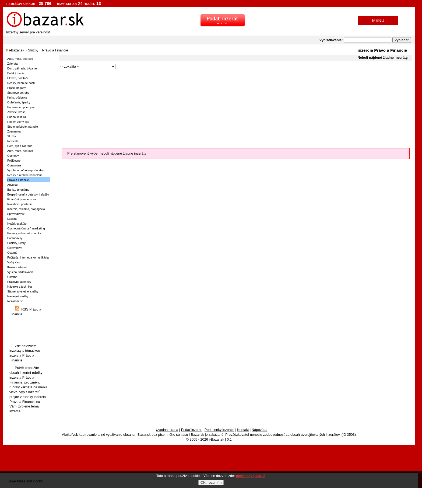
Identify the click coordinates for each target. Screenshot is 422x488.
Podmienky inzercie (219, 430)
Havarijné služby (17, 296)
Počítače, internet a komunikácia (28, 257)
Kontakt (243, 430)
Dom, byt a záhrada (19, 146)
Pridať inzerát (191, 430)
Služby (33, 50)
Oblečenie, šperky (18, 102)
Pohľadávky (14, 238)
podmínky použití (250, 476)
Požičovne (13, 160)
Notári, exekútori (17, 223)
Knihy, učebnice (17, 97)
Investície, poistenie (20, 204)
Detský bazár (15, 73)
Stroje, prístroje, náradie (22, 126)
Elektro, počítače (18, 78)
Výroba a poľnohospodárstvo (25, 170)
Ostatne (12, 276)
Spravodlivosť (16, 213)
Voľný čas (13, 262)
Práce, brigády (16, 87)
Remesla (13, 141)
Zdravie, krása (16, 112)
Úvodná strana (167, 430)
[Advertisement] (220, 107)
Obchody (13, 155)
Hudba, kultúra (16, 116)
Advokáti (12, 184)
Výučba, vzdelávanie (20, 272)
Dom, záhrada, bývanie (22, 68)
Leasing (12, 218)
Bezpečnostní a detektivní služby (28, 194)
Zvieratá (12, 63)
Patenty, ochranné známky (24, 233)
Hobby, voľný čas (18, 121)
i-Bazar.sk (16, 50)
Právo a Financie (55, 50)
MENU (378, 20)
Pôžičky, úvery (16, 243)
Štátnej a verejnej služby (22, 291)
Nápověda (259, 430)
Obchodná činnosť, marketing (26, 228)
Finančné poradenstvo (21, 199)
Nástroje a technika (19, 286)
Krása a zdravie (17, 267)
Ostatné (12, 252)
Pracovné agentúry (19, 281)
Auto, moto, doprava (20, 58)
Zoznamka (14, 131)
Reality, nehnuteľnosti (21, 83)
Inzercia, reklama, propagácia (26, 209)
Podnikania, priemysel (21, 107)
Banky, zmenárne (18, 189)
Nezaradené (15, 301)
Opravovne (14, 165)
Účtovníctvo (14, 247)
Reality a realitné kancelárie (25, 175)
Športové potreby (18, 92)
